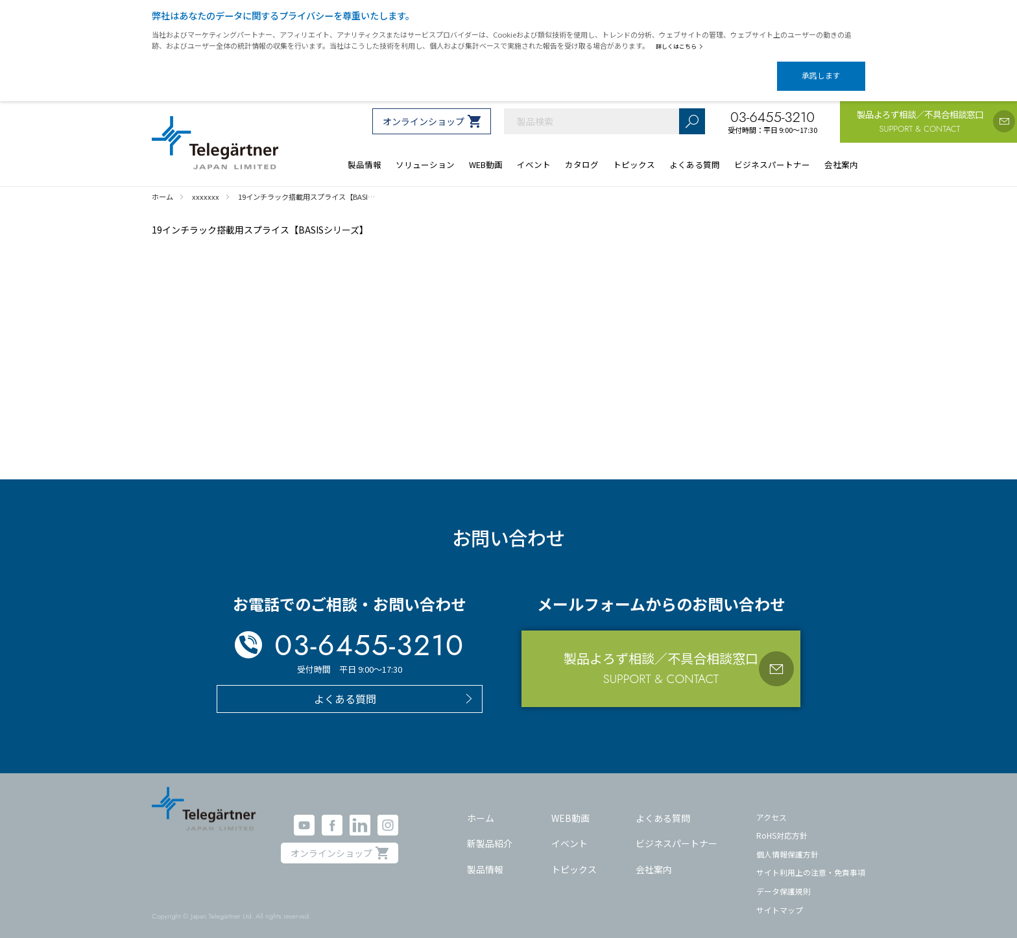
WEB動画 (570, 806)
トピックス (574, 857)
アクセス (771, 805)
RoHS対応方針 (782, 824)
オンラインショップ (423, 110)
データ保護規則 (783, 879)
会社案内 (654, 857)
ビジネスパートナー (676, 832)
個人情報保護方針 (787, 842)
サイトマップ (779, 898)
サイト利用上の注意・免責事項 (810, 861)
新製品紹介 (489, 832)
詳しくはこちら (682, 46)
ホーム (480, 806)
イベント (569, 832)
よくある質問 (663, 806)
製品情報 (485, 857)
